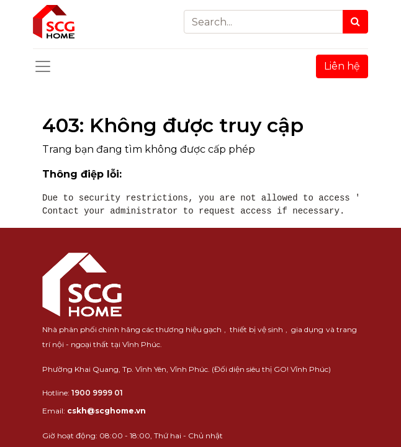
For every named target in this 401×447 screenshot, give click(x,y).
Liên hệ (342, 66)
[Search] (355, 22)
